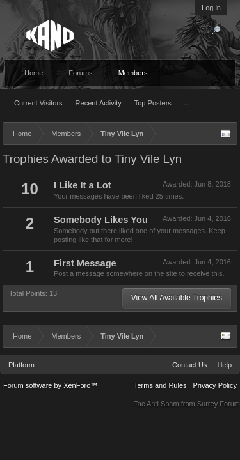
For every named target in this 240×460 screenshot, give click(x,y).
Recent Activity (99, 103)
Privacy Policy (215, 385)
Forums (80, 73)
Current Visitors (38, 103)
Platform (21, 365)
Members (133, 73)
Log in (211, 8)
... (187, 103)
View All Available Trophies (176, 297)
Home (33, 73)
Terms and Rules (160, 385)
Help (224, 365)
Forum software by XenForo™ (50, 385)
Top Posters (153, 103)
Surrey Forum (218, 404)
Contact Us (189, 365)
